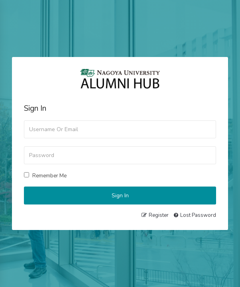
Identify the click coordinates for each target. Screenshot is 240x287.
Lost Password (198, 215)
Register (159, 215)
